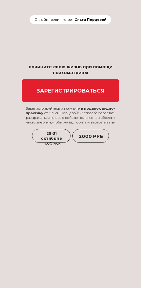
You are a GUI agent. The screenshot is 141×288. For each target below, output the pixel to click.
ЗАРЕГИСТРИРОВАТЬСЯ (71, 91)
